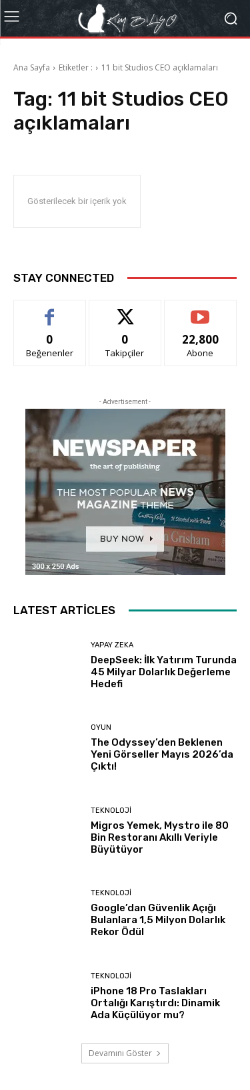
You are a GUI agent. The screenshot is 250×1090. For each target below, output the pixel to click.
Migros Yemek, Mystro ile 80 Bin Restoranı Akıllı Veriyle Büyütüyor (160, 837)
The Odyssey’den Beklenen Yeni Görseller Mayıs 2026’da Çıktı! (162, 754)
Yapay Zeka (112, 645)
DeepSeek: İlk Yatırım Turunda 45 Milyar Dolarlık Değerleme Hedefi (164, 672)
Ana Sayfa (31, 67)
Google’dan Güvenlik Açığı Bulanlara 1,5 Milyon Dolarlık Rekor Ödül (158, 920)
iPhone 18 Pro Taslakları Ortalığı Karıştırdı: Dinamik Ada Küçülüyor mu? (155, 1003)
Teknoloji (111, 810)
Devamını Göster (125, 1053)
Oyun (101, 727)
